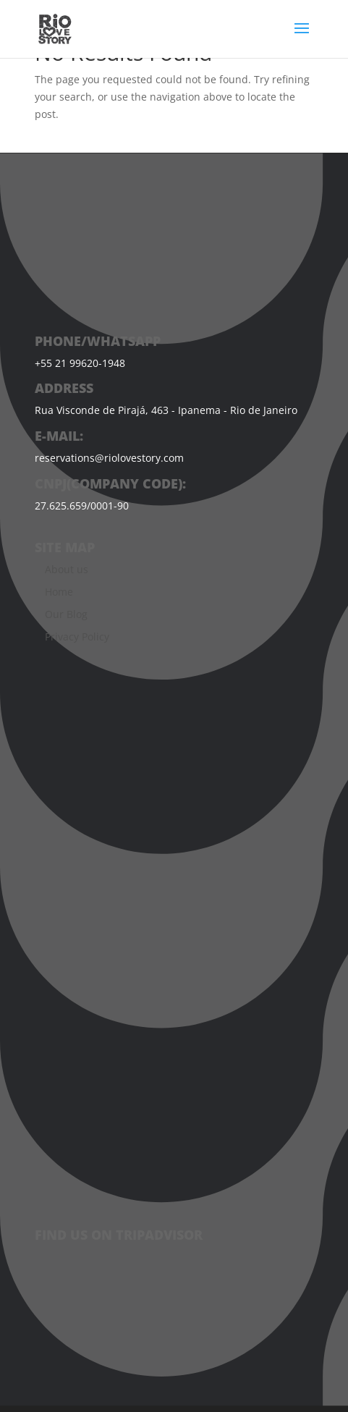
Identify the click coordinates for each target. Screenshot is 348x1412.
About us (66, 569)
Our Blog (66, 614)
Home (59, 592)
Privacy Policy (77, 636)
